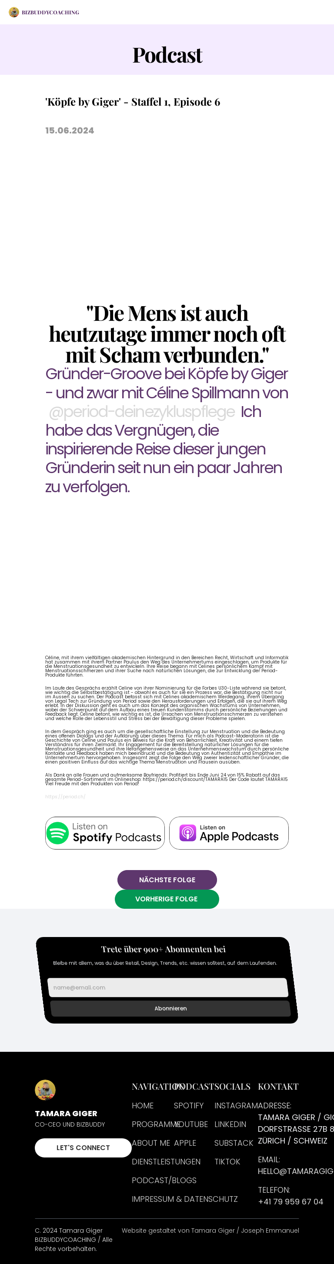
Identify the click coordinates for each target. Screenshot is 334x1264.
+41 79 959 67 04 (291, 1201)
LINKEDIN (230, 1124)
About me (151, 1142)
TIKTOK (227, 1161)
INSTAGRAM (236, 1105)
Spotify (189, 1105)
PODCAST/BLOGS (164, 1180)
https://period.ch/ (65, 797)
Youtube (191, 1124)
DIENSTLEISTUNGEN (166, 1161)
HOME (143, 1105)
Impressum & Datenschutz (185, 1199)
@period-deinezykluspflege (141, 411)
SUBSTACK (234, 1142)
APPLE (185, 1142)
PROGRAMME (156, 1124)
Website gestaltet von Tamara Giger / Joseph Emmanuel (210, 1230)
